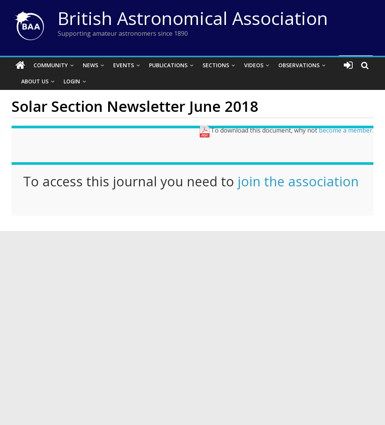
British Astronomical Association (193, 18)
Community (50, 65)
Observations (299, 65)
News (90, 65)
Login (72, 81)
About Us (35, 81)
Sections (216, 65)
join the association (298, 181)
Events (123, 65)
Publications (168, 65)
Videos (253, 65)
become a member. (346, 130)
